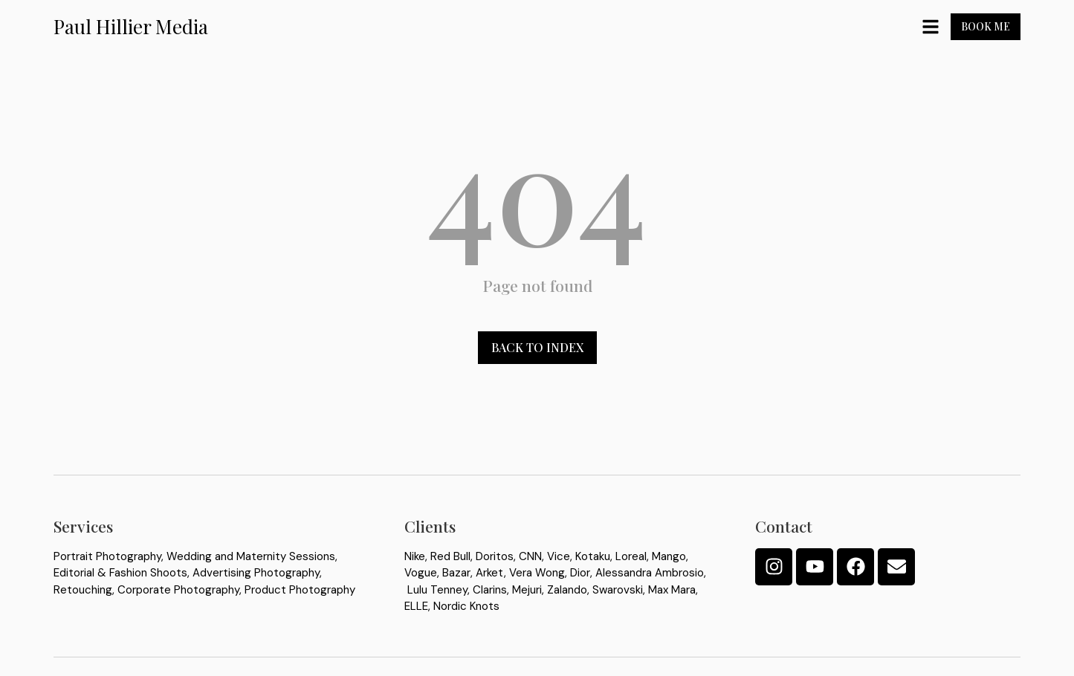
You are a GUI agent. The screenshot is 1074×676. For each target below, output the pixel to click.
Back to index (537, 354)
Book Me (985, 26)
